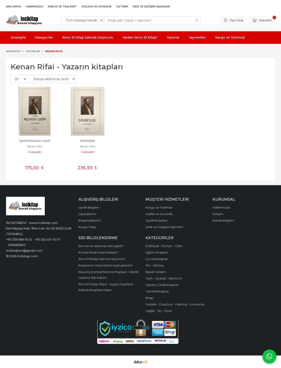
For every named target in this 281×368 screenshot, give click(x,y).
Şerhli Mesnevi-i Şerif (34, 141)
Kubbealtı (34, 152)
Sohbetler (87, 141)
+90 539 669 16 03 (19, 239)
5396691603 (17, 245)
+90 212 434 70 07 (47, 239)
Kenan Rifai (34, 146)
